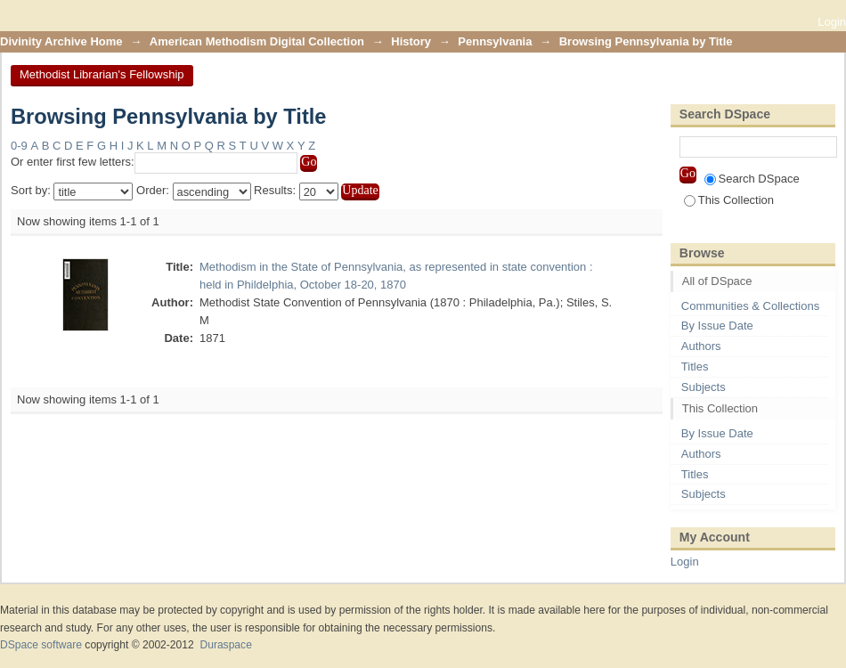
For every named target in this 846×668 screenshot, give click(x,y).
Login (832, 22)
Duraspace (225, 645)
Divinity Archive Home (61, 41)
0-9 (19, 145)
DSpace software (41, 645)
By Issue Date (717, 325)
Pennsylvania (495, 41)
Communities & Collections (750, 306)
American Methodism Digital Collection (257, 41)
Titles (695, 366)
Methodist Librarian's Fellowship (102, 74)
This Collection (729, 200)
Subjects (703, 387)
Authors (701, 346)
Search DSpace (752, 178)
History (411, 41)
